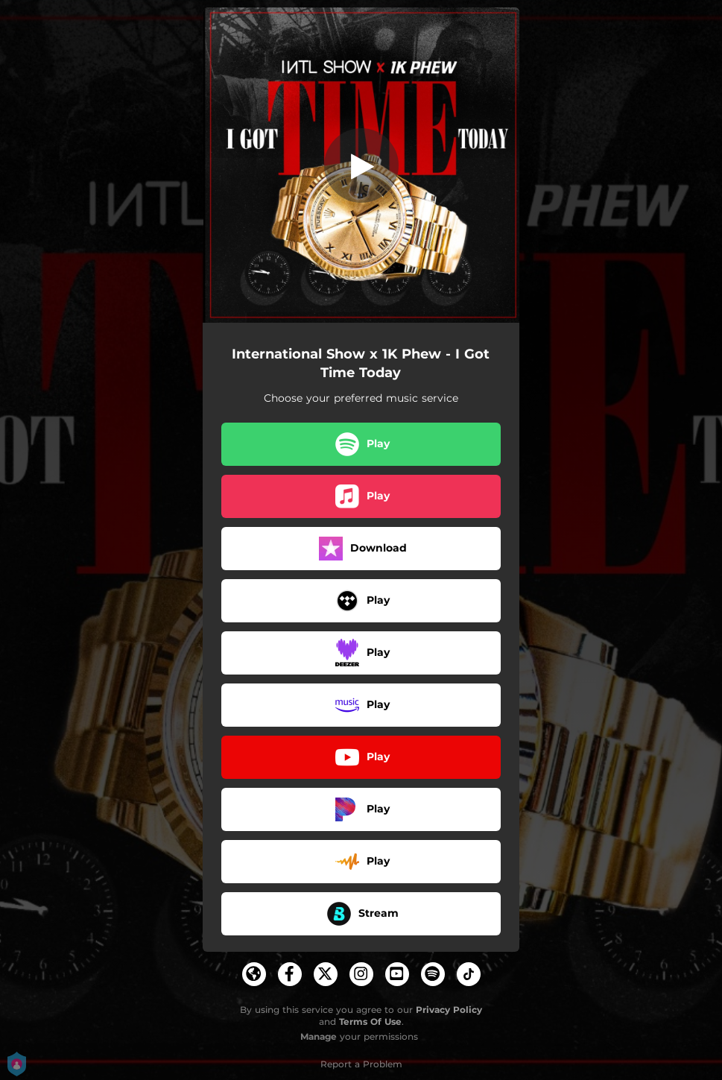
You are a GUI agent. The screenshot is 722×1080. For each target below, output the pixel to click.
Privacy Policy (449, 1009)
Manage (318, 1036)
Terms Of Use (370, 1021)
